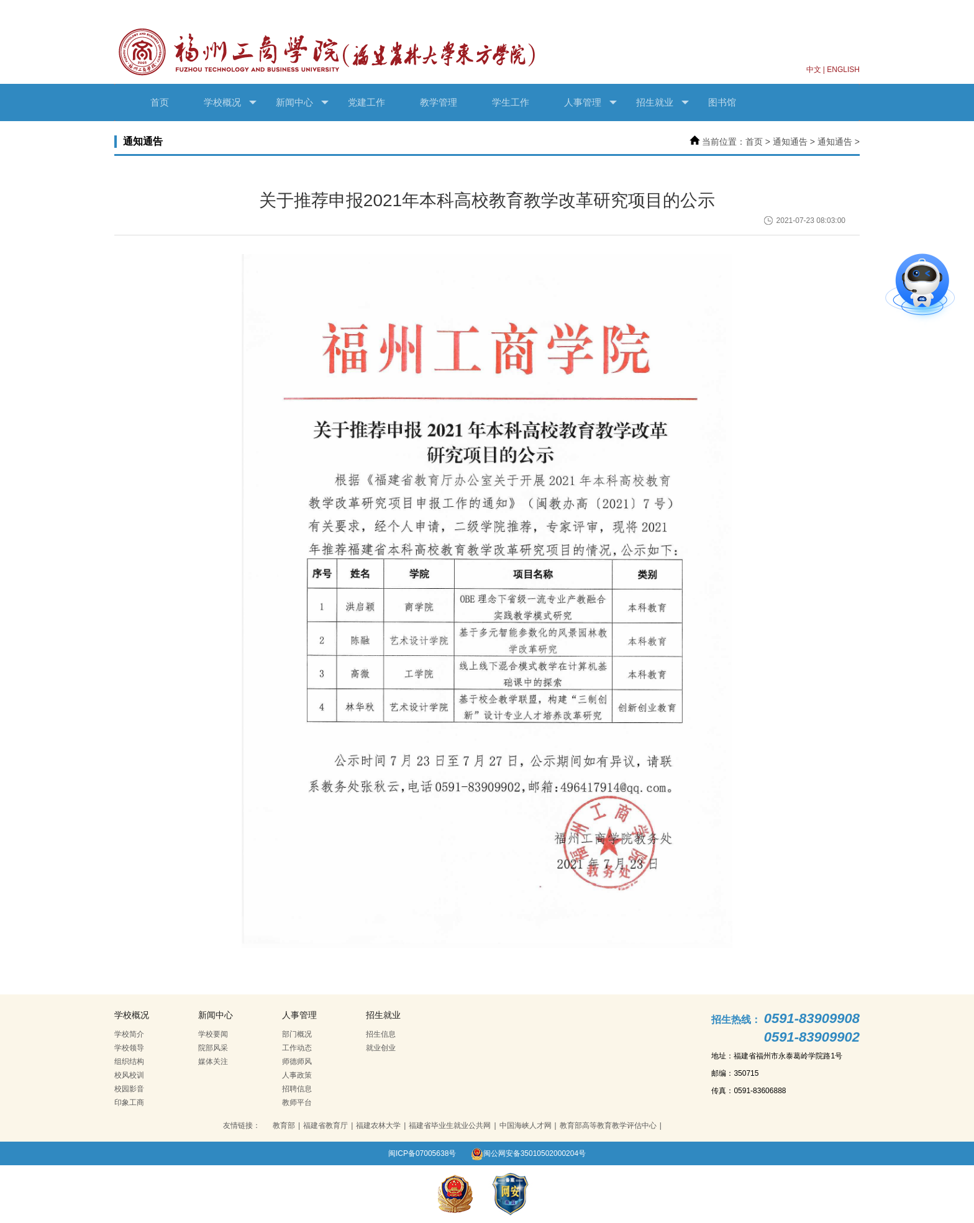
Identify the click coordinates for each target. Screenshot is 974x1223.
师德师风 (297, 1061)
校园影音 (129, 1088)
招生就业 (662, 102)
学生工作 (510, 102)
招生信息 (381, 1034)
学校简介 (129, 1034)
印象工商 (129, 1102)
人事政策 (297, 1075)
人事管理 (590, 102)
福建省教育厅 (325, 1125)
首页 (159, 102)
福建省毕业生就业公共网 (450, 1125)
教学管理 (438, 102)
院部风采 (213, 1047)
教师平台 (297, 1102)
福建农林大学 (378, 1125)
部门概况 (297, 1034)
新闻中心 (302, 102)
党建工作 (366, 102)
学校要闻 (213, 1034)
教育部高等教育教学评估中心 (608, 1125)
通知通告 (790, 142)
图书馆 (722, 102)
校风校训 (129, 1075)
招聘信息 (297, 1088)
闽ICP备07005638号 (422, 1153)
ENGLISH (843, 69)
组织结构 (129, 1061)
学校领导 (129, 1047)
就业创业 (381, 1047)
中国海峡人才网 (525, 1125)
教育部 (284, 1125)
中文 (813, 69)
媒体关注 (213, 1061)
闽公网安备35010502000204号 (528, 1153)
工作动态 (297, 1047)
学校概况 (230, 102)
